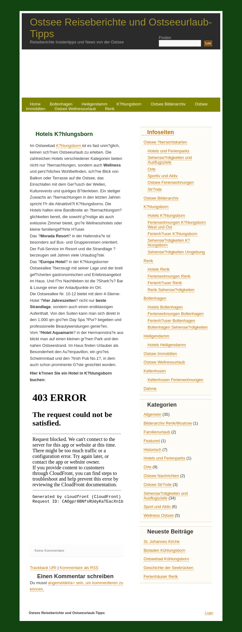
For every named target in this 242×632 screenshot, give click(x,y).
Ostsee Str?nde (158, 484)
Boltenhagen (155, 298)
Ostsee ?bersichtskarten (165, 142)
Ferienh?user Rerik (164, 282)
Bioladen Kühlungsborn (164, 550)
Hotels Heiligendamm (166, 344)
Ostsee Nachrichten (161, 475)
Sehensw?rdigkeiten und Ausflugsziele (169, 160)
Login (209, 613)
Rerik (109, 108)
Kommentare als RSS (79, 567)
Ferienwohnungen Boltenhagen (175, 313)
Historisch (152, 449)
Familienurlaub (157, 432)
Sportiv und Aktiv (162, 175)
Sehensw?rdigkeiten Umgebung (176, 252)
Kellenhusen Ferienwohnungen (175, 379)
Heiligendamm (157, 336)
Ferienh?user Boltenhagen (171, 320)
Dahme (150, 388)
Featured (152, 440)
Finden (165, 37)
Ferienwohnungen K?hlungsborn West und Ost (176, 224)
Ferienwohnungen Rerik (168, 276)
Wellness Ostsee (159, 515)
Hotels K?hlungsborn (64, 134)
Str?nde (154, 189)
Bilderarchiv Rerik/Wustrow (168, 423)
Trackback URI (43, 567)
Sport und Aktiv (157, 506)
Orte (151, 169)
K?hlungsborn (129, 104)
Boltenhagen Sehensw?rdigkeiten (177, 327)
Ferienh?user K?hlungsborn (172, 233)
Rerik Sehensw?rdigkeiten (170, 289)
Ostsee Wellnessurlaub (75, 108)
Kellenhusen (155, 371)
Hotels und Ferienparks (168, 151)
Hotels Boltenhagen (165, 307)
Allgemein (152, 414)
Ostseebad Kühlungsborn (166, 558)
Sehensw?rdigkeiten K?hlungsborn (168, 242)
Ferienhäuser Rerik (161, 576)
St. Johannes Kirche (162, 541)
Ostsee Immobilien (160, 353)
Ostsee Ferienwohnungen (170, 182)
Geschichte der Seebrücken (168, 567)
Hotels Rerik (158, 269)
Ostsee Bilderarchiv (168, 104)
